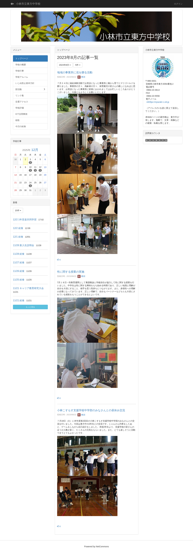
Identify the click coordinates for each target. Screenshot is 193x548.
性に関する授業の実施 (70, 271)
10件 (18, 210)
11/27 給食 (18, 262)
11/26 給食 (18, 271)
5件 (77, 65)
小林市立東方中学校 (28, 3)
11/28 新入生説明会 (23, 245)
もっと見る (30, 307)
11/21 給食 (18, 300)
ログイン (178, 4)
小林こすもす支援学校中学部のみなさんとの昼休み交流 (91, 410)
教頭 (81, 77)
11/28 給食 (18, 254)
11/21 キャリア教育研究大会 (28, 288)
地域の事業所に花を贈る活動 (74, 72)
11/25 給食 (18, 279)
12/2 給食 (18, 228)
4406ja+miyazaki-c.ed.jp (157, 102)
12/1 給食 (18, 236)
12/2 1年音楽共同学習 (24, 219)
